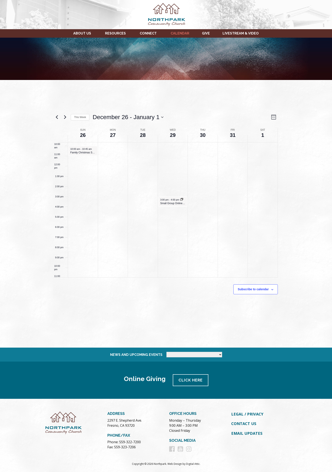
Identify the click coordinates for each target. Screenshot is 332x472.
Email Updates (246, 433)
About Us (82, 33)
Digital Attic (193, 464)
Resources (115, 33)
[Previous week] (56, 117)
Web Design (174, 464)
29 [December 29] (173, 135)
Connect (148, 33)
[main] (166, 214)
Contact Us (243, 423)
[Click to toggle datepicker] (128, 117)
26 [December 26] (83, 135)
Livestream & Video (241, 33)
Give (206, 33)
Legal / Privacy (247, 414)
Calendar (180, 33)
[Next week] (65, 117)
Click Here (190, 380)
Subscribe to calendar (253, 289)
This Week (80, 117)
